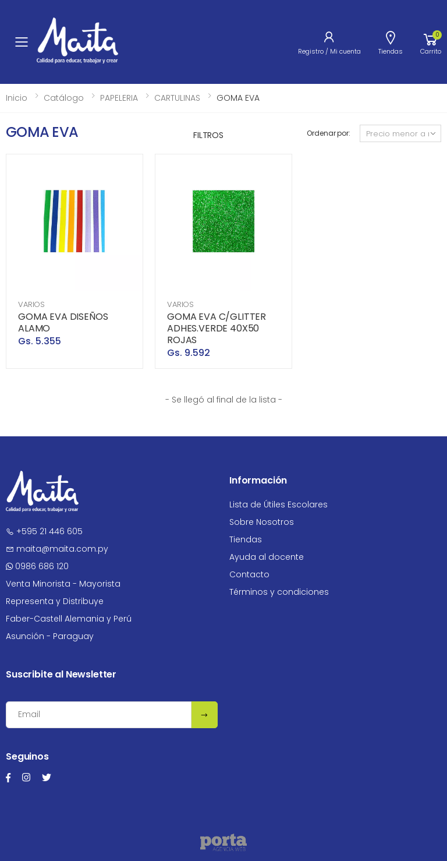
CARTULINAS (177, 98)
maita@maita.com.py (57, 549)
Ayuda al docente (266, 557)
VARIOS (31, 304)
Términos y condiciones (279, 592)
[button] (430, 42)
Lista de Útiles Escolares (278, 504)
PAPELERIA (119, 98)
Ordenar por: (328, 133)
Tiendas (245, 539)
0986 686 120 (37, 566)
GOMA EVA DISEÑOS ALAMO (63, 322)
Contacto (249, 574)
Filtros (208, 135)
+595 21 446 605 (44, 531)
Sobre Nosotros (261, 522)
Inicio (16, 98)
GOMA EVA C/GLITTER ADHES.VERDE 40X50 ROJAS (216, 328)
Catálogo (64, 98)
